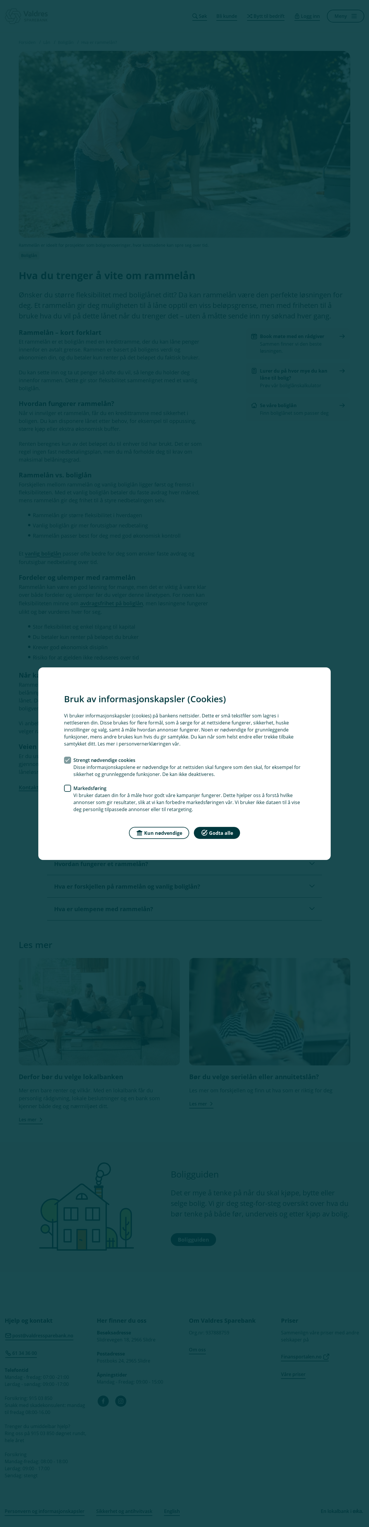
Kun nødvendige (159, 832)
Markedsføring (89, 788)
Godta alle (217, 832)
